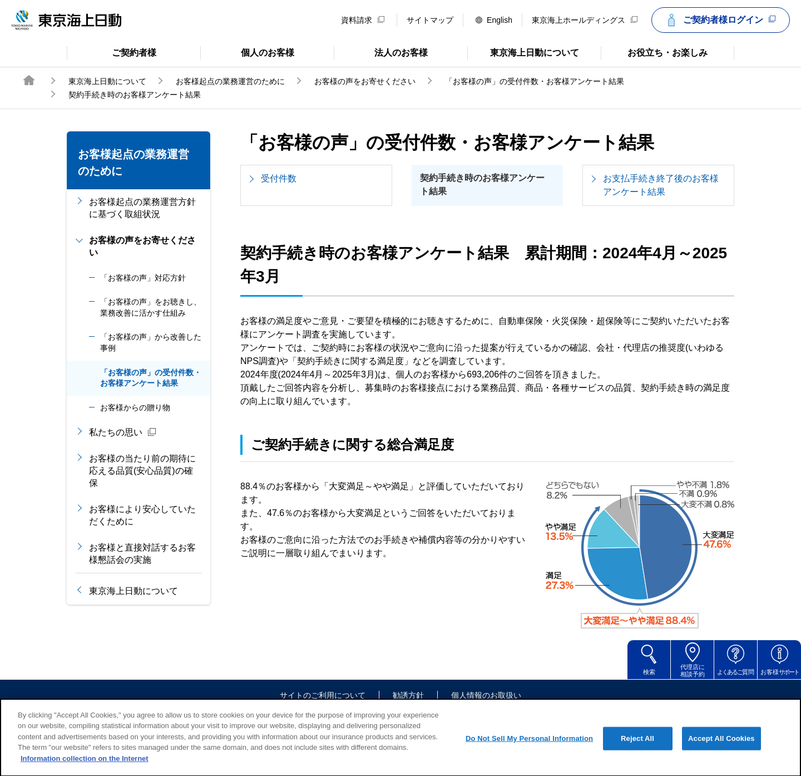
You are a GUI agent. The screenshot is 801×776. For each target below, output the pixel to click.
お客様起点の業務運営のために (230, 81)
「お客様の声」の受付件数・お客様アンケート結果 (534, 81)
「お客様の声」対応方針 (143, 277)
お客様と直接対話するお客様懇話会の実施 (142, 553)
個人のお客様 (247, 51)
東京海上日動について (523, 51)
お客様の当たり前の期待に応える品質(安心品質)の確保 (142, 471)
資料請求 (362, 20)
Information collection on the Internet (85, 770)
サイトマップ (430, 20)
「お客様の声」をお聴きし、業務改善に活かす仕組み (150, 307)
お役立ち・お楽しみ (654, 51)
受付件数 (278, 178)
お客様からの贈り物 (135, 407)
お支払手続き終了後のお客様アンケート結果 (661, 185)
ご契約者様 (111, 51)
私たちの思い (123, 433)
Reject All (637, 750)
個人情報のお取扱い (486, 695)
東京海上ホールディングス (584, 20)
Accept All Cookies (721, 750)
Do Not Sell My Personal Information (529, 750)
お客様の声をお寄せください (365, 81)
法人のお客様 (381, 51)
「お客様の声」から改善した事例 (150, 342)
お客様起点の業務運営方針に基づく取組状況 (142, 208)
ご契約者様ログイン (719, 20)
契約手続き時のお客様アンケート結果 (482, 184)
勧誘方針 (408, 695)
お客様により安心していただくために (142, 515)
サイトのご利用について (322, 695)
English (494, 20)
